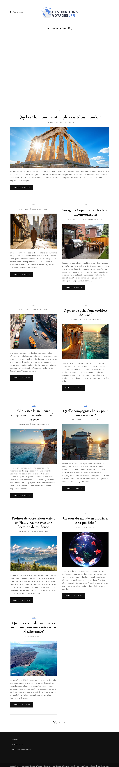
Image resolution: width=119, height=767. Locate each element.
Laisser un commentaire (65, 122)
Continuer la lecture (21, 187)
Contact (14, 739)
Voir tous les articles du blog (59, 28)
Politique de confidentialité (21, 749)
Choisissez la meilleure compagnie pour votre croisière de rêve (33, 415)
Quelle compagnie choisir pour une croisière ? (85, 413)
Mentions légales (17, 744)
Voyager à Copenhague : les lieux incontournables (85, 212)
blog (59, 111)
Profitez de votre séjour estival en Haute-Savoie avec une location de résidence (33, 522)
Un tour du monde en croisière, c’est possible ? (85, 520)
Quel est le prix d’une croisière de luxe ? (85, 312)
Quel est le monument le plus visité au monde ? (59, 117)
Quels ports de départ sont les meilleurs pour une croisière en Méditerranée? (33, 627)
